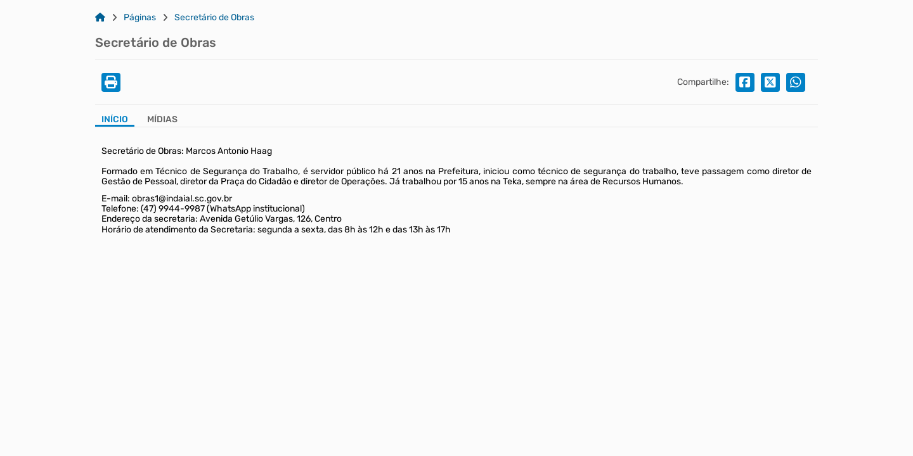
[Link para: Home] (100, 18)
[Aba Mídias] (162, 121)
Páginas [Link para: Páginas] (140, 18)
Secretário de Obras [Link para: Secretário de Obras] (214, 18)
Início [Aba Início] (114, 120)
